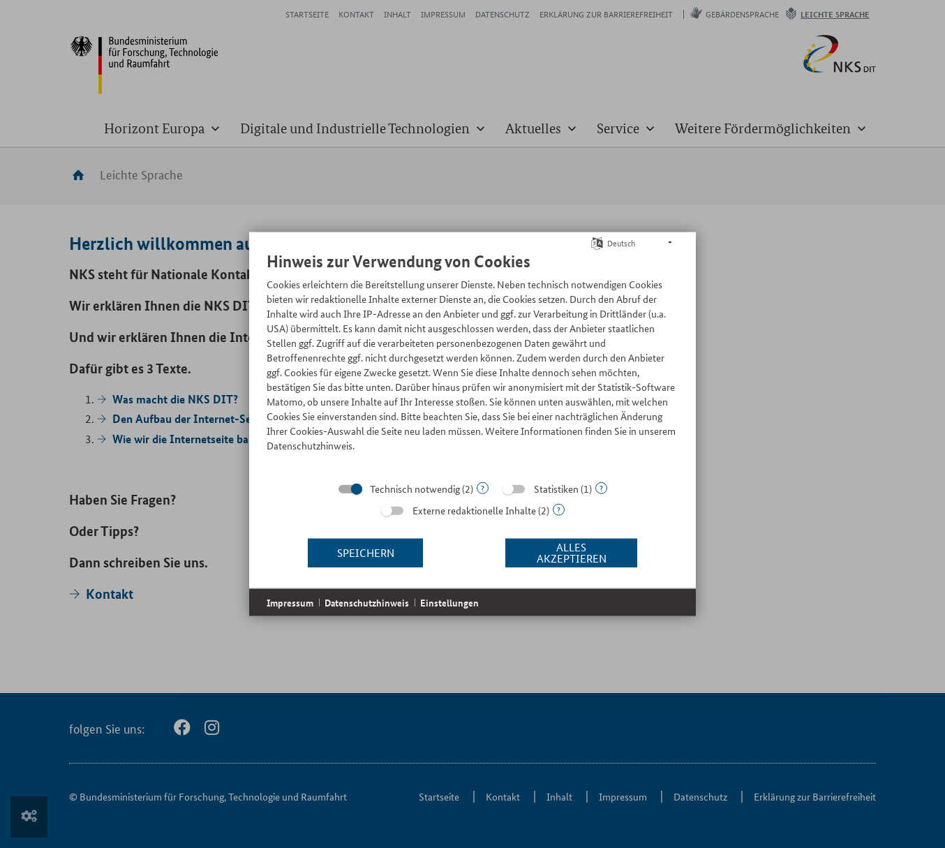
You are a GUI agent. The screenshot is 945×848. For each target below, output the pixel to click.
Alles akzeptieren (572, 552)
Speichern (365, 552)
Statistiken (556, 488)
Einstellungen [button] (449, 602)
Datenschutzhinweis (367, 602)
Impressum (290, 602)
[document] (472, 361)
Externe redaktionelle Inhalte (474, 509)
